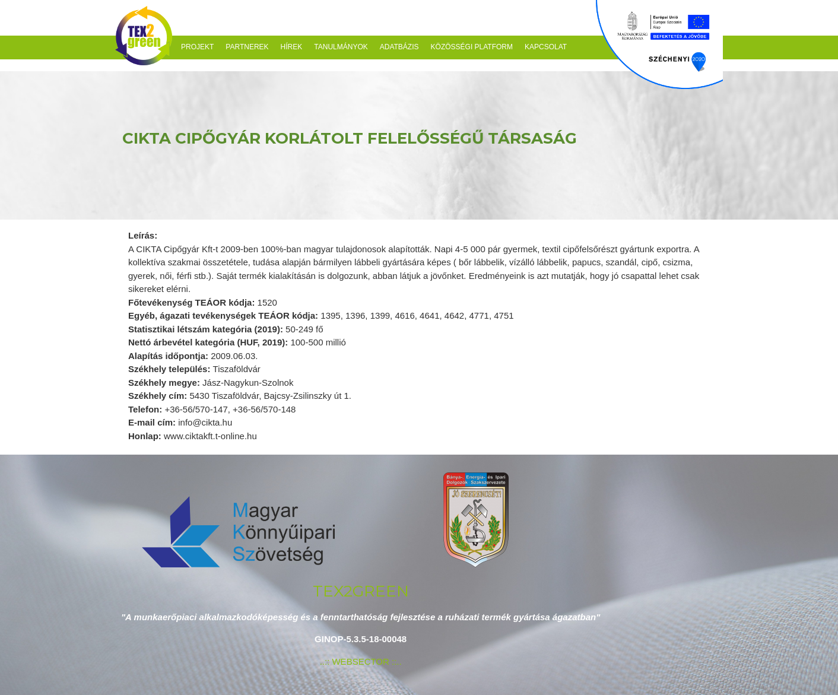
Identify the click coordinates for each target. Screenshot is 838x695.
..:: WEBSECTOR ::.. (361, 661)
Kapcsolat (546, 47)
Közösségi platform (472, 47)
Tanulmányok (340, 47)
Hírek (292, 47)
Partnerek (247, 47)
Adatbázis (399, 47)
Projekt (197, 47)
